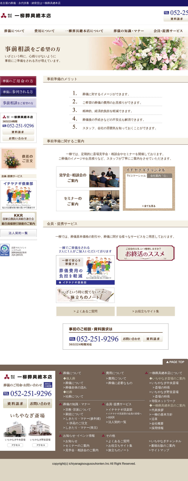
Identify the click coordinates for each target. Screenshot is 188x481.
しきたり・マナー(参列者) (83, 418)
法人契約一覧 (117, 422)
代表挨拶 (158, 410)
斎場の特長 (162, 387)
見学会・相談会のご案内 (82, 450)
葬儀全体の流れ (75, 387)
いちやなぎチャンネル (166, 441)
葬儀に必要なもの (120, 383)
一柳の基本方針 (162, 414)
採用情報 (158, 428)
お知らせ (71, 441)
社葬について (74, 396)
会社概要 (158, 423)
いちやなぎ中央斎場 (165, 383)
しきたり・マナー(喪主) (81, 427)
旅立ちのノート (118, 450)
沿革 (155, 419)
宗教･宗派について (78, 409)
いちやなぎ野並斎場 (165, 392)
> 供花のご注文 (75, 423)
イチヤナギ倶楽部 (120, 409)
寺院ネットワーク (164, 401)
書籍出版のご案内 (163, 445)
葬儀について (74, 383)
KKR (111, 417)
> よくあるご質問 (85, 311)
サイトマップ (160, 450)
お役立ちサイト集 (120, 445)
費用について (117, 378)
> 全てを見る (148, 206)
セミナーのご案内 (77, 445)
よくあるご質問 (118, 441)
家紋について (74, 414)
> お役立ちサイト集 (145, 311)
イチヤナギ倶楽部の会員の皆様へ (125, 413)
